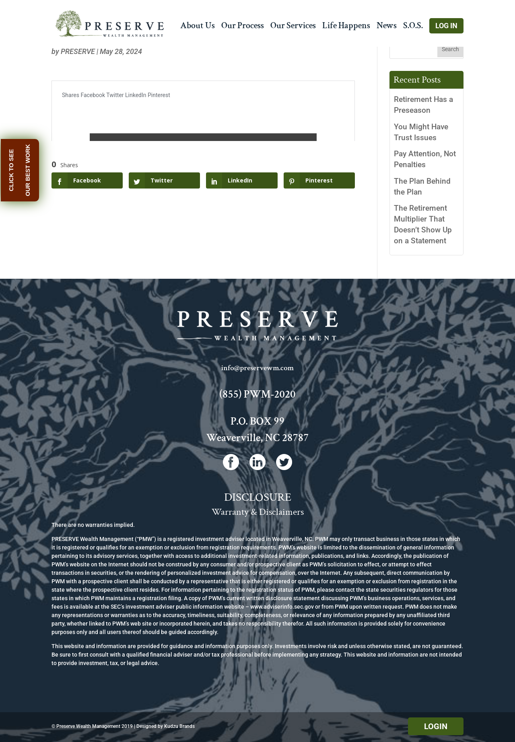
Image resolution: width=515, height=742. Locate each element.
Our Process (242, 27)
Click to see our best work (23, 170)
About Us (197, 27)
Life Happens (346, 27)
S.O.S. (413, 27)
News (387, 27)
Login (435, 726)
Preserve (78, 51)
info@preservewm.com (257, 368)
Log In (446, 25)
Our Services (293, 27)
